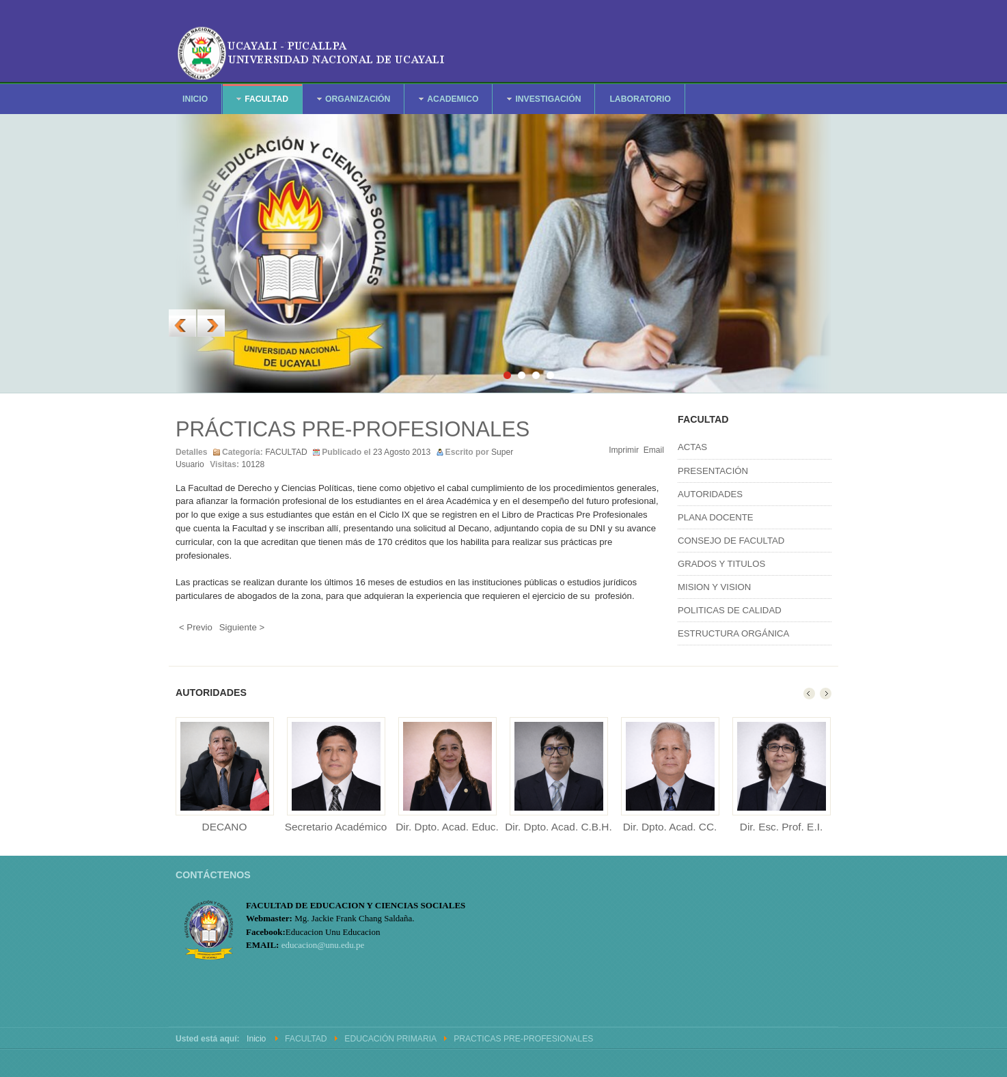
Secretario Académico (336, 827)
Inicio (256, 1039)
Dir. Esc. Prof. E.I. (781, 827)
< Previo (195, 627)
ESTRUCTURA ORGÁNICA (733, 633)
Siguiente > (241, 627)
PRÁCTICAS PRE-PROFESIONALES (352, 429)
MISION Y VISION (714, 587)
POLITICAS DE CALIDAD (730, 610)
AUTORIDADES (710, 494)
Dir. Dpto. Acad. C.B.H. (558, 827)
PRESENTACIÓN (713, 471)
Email (654, 450)
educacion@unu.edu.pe (323, 945)
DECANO (224, 827)
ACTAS (692, 447)
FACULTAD (286, 452)
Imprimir (624, 450)
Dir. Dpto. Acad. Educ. (447, 827)
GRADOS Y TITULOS (721, 564)
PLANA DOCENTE (716, 517)
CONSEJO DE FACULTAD (731, 540)
